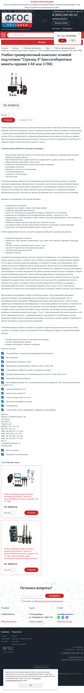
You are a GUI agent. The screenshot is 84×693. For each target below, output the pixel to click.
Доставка (15, 649)
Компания (5, 639)
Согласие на (43, 608)
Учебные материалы (32, 48)
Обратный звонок (9, 629)
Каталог (15, 48)
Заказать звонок (61, 23)
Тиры (47, 48)
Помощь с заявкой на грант (22, 646)
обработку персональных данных (48, 608)
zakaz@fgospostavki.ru (59, 19)
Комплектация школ (19, 651)
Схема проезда (35, 629)
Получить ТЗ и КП (26, 121)
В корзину (8, 121)
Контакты (4, 649)
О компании (5, 646)
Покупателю (17, 639)
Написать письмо (64, 629)
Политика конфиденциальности (72, 667)
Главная (4, 48)
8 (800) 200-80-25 (64, 15)
